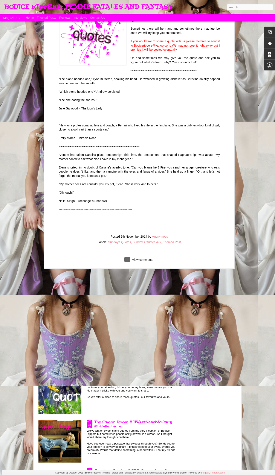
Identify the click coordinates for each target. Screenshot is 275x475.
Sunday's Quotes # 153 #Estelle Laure (130, 373)
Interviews (80, 17)
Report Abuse (218, 472)
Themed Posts (46, 17)
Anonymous (160, 150)
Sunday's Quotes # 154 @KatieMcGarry (132, 275)
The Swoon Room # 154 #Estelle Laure (131, 324)
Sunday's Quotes (119, 156)
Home (30, 17)
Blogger (205, 472)
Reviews (64, 17)
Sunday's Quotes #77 (147, 156)
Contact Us (97, 17)
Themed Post (172, 156)
